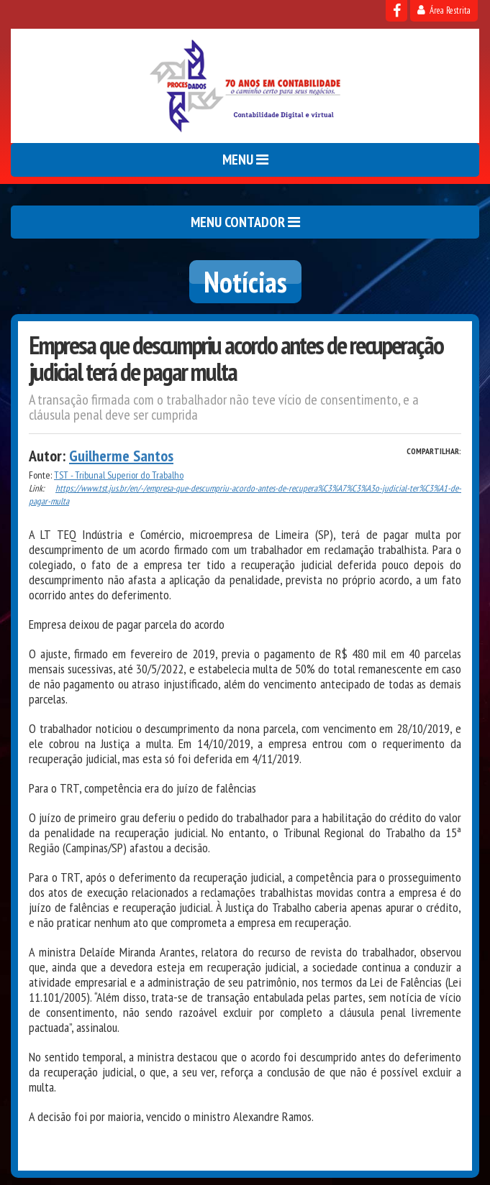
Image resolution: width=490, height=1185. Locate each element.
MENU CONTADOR (245, 222)
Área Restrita (444, 10)
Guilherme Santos (121, 456)
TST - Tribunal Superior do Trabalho (118, 475)
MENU (245, 159)
